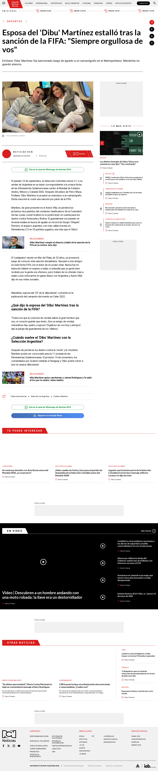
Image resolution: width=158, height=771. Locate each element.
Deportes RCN (56, 3)
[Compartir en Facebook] (151, 29)
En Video (15, 530)
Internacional (42, 3)
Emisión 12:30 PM (78, 10)
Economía (87, 3)
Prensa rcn (34, 752)
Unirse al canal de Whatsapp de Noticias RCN (48, 169)
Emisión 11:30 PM (146, 10)
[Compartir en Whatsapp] (151, 43)
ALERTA (82, 748)
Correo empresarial (38, 749)
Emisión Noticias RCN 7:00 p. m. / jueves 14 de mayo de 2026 (136, 594)
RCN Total (83, 739)
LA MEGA (82, 754)
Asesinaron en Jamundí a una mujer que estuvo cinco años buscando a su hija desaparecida (135, 577)
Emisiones (9, 11)
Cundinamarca (65, 680)
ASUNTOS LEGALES (110, 739)
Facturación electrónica (57, 737)
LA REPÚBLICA (109, 736)
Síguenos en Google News (47, 415)
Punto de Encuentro (123, 3)
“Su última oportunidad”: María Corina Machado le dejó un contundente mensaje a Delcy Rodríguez (27, 685)
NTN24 (81, 736)
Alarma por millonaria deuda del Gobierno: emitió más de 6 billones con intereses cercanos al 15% (134, 560)
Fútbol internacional (18, 396)
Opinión (109, 3)
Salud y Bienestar (72, 3)
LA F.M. (81, 745)
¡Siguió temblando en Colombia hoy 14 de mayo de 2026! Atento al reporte (123, 193)
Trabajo (125, 667)
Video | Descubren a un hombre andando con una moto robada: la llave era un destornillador (42, 595)
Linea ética (56, 749)
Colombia (29, 3)
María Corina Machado (12, 680)
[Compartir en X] (151, 36)
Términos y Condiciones (114, 766)
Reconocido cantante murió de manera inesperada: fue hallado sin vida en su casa (121, 209)
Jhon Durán (7, 466)
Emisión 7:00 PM (111, 10)
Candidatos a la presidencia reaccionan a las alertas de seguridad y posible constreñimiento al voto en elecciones (135, 543)
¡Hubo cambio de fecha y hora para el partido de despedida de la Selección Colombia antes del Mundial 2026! (78, 473)
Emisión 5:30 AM (43, 10)
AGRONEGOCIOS (109, 742)
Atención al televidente (39, 741)
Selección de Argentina (40, 396)
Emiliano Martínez (61, 396)
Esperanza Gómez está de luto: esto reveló (137, 692)
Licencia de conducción (115, 219)
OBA (53, 752)
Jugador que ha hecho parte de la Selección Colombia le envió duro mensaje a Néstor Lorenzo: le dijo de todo (129, 473)
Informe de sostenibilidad (58, 742)
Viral (124, 650)
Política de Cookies (94, 766)
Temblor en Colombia (114, 189)
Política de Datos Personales (74, 766)
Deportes (15, 21)
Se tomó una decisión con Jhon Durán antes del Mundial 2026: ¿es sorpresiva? (25, 471)
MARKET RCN (136, 745)
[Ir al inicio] (15, 4)
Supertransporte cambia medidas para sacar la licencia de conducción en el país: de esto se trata (123, 225)
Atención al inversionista (35, 755)
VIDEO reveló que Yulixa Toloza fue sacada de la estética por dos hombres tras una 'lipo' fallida (124, 178)
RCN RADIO (83, 742)
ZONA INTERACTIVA (138, 739)
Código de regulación (38, 746)
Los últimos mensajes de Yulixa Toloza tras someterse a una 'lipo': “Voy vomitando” (119, 162)
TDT (93, 736)
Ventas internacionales (62, 746)
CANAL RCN (143, 3)
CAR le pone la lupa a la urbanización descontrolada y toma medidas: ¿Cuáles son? (84, 685)
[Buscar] (154, 3)
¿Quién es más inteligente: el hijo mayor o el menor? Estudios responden (138, 655)
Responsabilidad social (39, 736)
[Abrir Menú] (3, 3)
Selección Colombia (63, 466)
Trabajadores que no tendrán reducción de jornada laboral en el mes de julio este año (138, 673)
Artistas (108, 204)
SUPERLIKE (135, 742)
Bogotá (103, 158)
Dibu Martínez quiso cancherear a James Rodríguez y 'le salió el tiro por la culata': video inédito (61, 379)
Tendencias (98, 3)
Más (148, 531)
